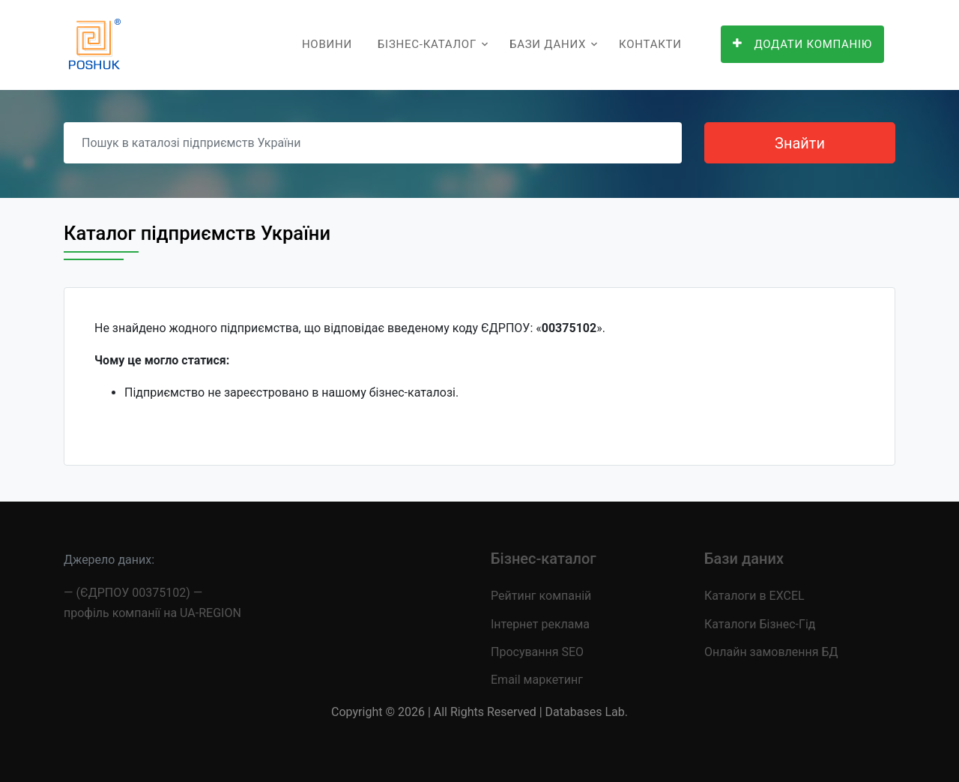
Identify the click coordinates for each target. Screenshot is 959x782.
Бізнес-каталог (427, 44)
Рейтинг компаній (541, 596)
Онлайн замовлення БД (771, 652)
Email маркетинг (537, 680)
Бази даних (547, 44)
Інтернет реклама (540, 624)
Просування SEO (537, 652)
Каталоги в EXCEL (754, 596)
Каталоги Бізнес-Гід (759, 624)
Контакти (650, 44)
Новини (327, 44)
